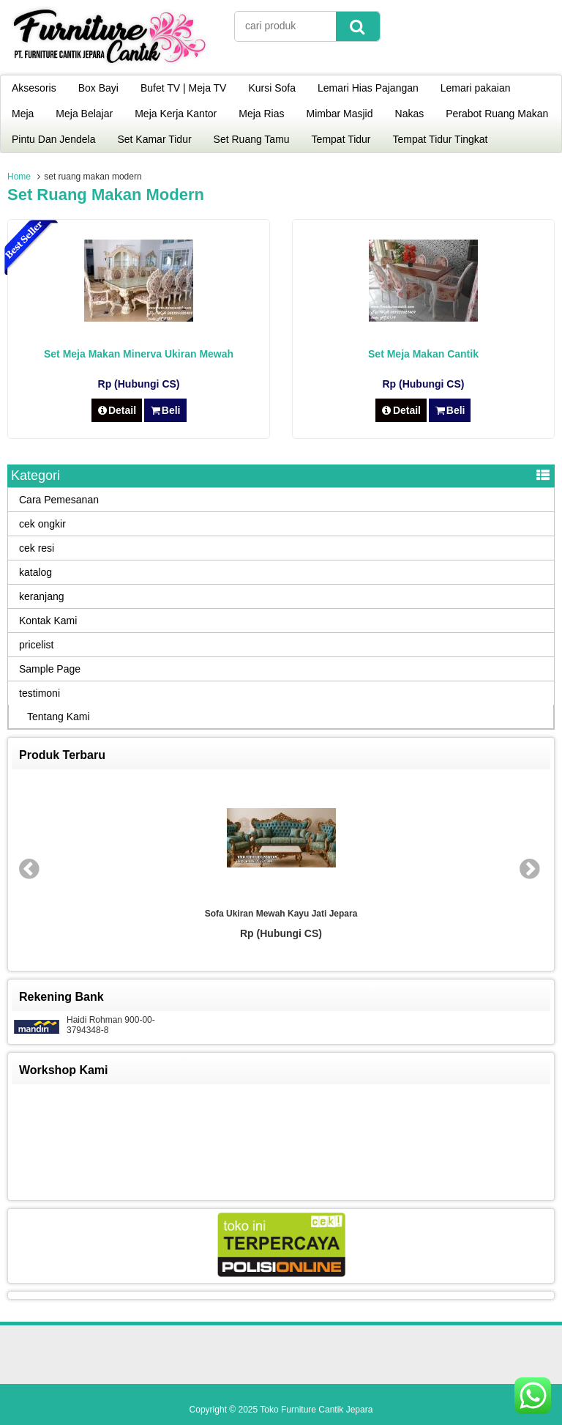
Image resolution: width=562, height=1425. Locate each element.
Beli (165, 410)
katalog (35, 572)
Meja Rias (261, 113)
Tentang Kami (58, 716)
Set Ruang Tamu (252, 139)
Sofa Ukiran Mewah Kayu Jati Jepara (281, 913)
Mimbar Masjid (340, 113)
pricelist (36, 645)
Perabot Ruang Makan (497, 113)
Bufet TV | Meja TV (183, 88)
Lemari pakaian (476, 88)
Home (19, 176)
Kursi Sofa (272, 88)
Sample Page (49, 669)
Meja (23, 113)
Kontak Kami (48, 620)
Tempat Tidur (341, 139)
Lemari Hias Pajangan (368, 88)
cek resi (36, 548)
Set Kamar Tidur (154, 139)
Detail (117, 410)
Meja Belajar (84, 113)
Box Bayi (98, 88)
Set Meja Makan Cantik (423, 354)
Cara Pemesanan (59, 500)
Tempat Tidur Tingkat (440, 139)
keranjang (41, 596)
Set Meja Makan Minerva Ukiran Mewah (138, 354)
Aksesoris (34, 88)
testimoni (39, 693)
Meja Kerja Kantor (176, 113)
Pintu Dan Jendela (53, 139)
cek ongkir (42, 524)
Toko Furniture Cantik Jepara (316, 1409)
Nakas (409, 113)
